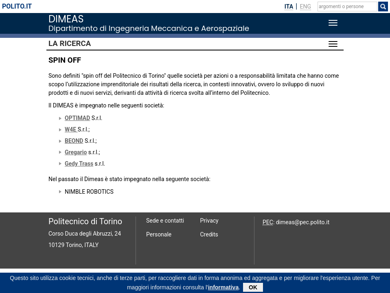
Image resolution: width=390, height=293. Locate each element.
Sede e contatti (165, 220)
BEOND (74, 141)
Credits (209, 234)
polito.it (17, 6)
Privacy (209, 220)
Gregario (76, 152)
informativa (223, 288)
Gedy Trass (79, 163)
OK (253, 288)
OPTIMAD (77, 118)
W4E (71, 129)
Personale (158, 234)
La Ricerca (69, 43)
